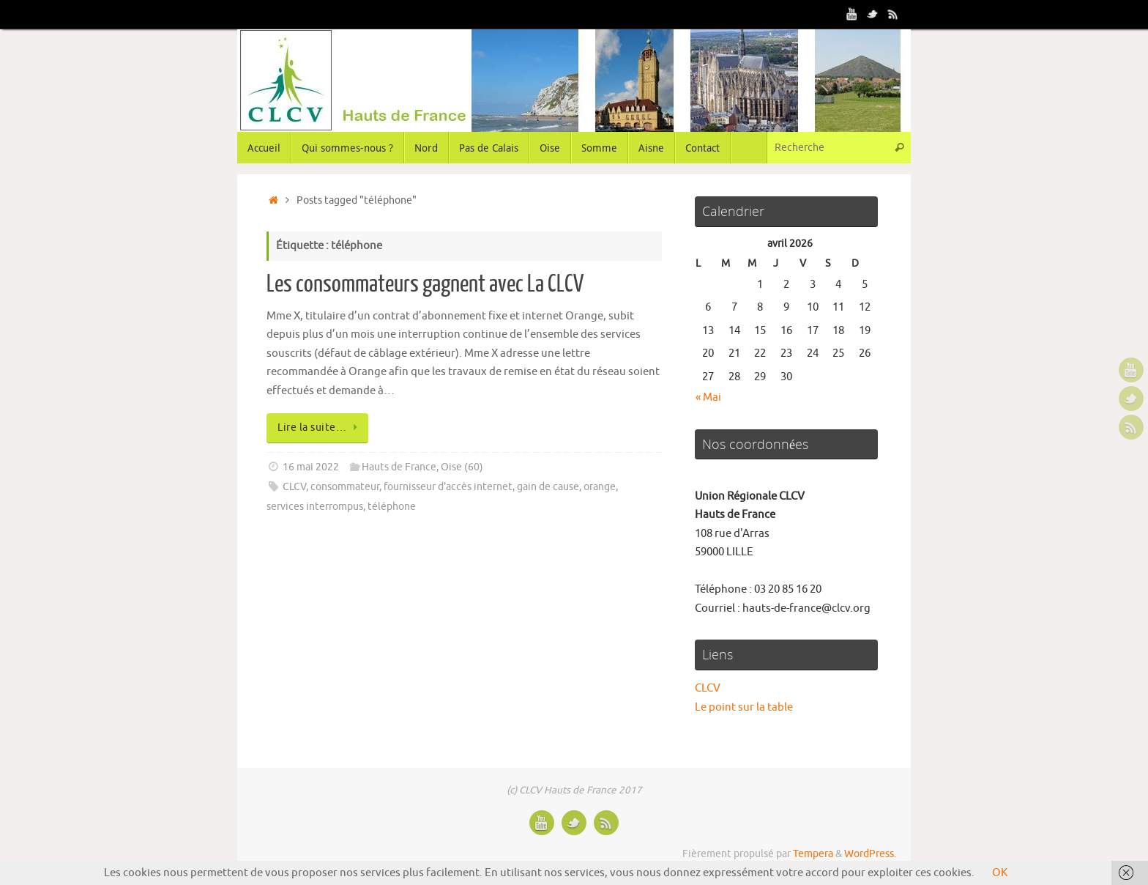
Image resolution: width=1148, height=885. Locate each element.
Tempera (813, 854)
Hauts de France (399, 467)
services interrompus (314, 506)
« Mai (708, 397)
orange (600, 487)
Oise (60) (462, 467)
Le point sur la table (744, 707)
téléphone (392, 506)
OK (999, 873)
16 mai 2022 (311, 467)
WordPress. (870, 854)
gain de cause (548, 487)
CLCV (294, 487)
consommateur (344, 487)
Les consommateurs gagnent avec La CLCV (425, 284)
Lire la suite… (319, 427)
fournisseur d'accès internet (448, 487)
